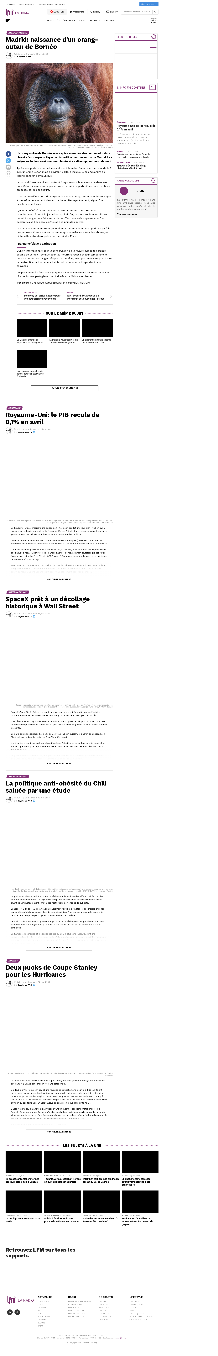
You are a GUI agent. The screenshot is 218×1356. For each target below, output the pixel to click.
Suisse (41, 1315)
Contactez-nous (26, 5)
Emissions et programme (79, 1303)
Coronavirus (43, 1303)
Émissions (68, 20)
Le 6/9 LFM (103, 1306)
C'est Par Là (104, 1312)
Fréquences (73, 1309)
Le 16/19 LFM (104, 1315)
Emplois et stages (76, 1315)
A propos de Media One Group (51, 5)
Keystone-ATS (24, 56)
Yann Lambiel (105, 1309)
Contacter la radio (77, 1312)
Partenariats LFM (76, 1318)
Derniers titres (75, 1306)
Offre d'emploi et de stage (141, 1318)
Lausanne (42, 1309)
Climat (41, 1306)
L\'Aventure (104, 1321)
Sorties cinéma (136, 1306)
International (44, 1318)
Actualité (52, 20)
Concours (108, 20)
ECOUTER (57, 12)
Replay (95, 12)
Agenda (132, 1309)
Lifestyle (94, 20)
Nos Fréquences (136, 1315)
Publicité (11, 5)
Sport (40, 1327)
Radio (81, 20)
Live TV (112, 12)
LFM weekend (105, 1318)
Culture (41, 1324)
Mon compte (149, 4)
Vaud (40, 1312)
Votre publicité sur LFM (140, 1321)
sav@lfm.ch (122, 1339)
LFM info (102, 1303)
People (132, 1312)
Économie (42, 1321)
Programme (77, 12)
